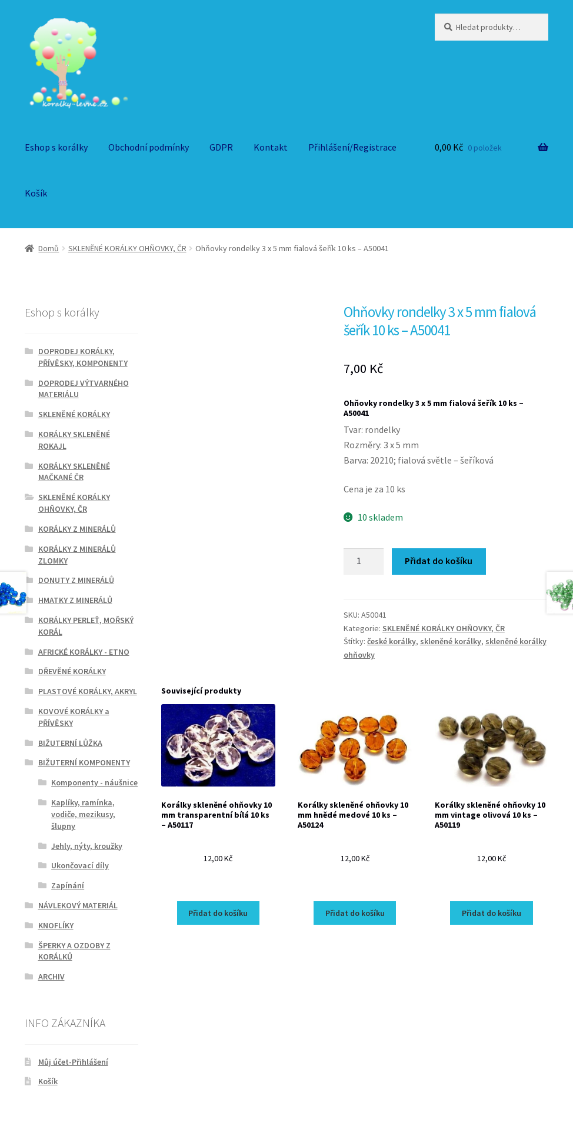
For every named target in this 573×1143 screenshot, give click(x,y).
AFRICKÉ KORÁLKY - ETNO (83, 652)
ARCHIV (51, 976)
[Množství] (364, 561)
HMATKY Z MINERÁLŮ (75, 600)
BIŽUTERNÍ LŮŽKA (70, 743)
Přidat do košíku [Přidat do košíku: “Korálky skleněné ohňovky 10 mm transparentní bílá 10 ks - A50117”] (218, 913)
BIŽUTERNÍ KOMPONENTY (84, 762)
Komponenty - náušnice (94, 782)
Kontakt (271, 147)
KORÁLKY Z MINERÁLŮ (77, 529)
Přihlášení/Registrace (352, 147)
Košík (36, 193)
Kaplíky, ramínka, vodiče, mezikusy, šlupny (83, 814)
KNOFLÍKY (56, 925)
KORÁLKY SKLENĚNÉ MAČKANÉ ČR (74, 472)
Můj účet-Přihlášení (73, 1062)
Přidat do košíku (438, 560)
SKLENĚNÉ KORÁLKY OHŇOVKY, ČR (127, 248)
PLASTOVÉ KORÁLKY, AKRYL (87, 691)
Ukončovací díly (80, 865)
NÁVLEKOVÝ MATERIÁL (78, 905)
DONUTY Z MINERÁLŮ (76, 580)
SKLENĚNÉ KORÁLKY (74, 414)
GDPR (221, 147)
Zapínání (67, 885)
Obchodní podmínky (148, 147)
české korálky (391, 641)
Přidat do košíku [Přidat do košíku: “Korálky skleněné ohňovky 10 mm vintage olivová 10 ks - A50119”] (491, 913)
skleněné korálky (450, 641)
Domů (48, 248)
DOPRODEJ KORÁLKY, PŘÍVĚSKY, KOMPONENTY (83, 357)
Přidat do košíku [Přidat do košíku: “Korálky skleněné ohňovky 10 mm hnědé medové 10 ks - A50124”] (355, 913)
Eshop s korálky (56, 147)
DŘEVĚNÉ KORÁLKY (72, 671)
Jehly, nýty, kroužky (86, 846)
